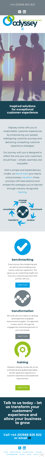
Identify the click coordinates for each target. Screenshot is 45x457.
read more (23, 285)
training (22, 192)
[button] (22, 28)
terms (29, 454)
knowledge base (12, 454)
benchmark (22, 173)
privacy (36, 454)
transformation (28, 452)
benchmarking (15, 452)
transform (27, 177)
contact (22, 454)
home (6, 452)
